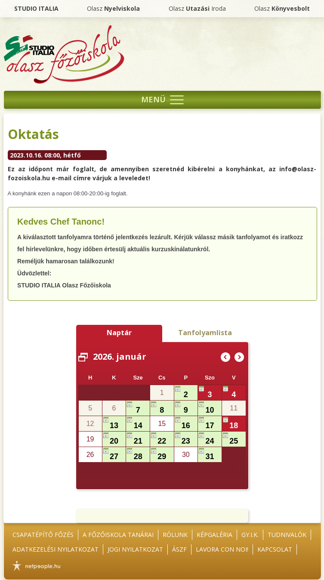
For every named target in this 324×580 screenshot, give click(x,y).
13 (114, 425)
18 (233, 425)
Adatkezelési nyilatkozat (55, 549)
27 (114, 456)
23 (186, 441)
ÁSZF (179, 549)
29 (161, 456)
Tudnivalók (287, 535)
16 (186, 425)
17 (210, 425)
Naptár (119, 332)
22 (161, 441)
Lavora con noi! (222, 549)
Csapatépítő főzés (43, 535)
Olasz (113, 8)
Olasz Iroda (197, 8)
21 (138, 441)
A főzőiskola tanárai (118, 535)
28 (138, 456)
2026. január (119, 356)
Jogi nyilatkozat (135, 549)
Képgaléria (214, 535)
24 (210, 441)
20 (114, 441)
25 (233, 441)
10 (210, 410)
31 (210, 456)
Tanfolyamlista (205, 332)
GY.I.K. (250, 535)
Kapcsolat (274, 549)
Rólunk (175, 535)
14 (138, 425)
